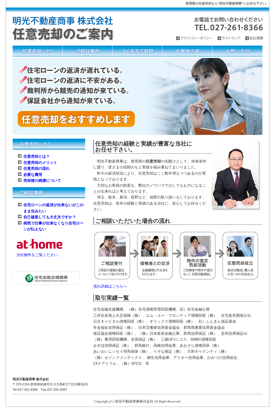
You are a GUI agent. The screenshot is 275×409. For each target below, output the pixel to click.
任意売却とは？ (36, 156)
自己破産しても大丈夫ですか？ (49, 217)
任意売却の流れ (36, 168)
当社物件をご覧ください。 (38, 255)
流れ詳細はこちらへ (110, 286)
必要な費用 (32, 174)
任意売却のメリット (40, 162)
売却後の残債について (42, 180)
